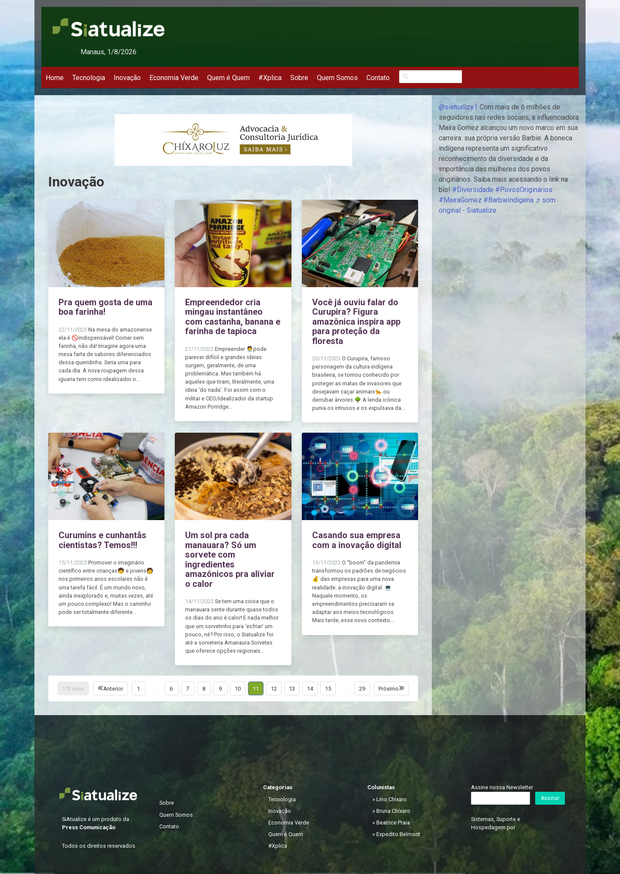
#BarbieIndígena (508, 200)
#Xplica (270, 78)
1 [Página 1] (138, 688)
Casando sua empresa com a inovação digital (356, 540)
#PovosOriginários (523, 190)
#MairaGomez (460, 200)
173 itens (73, 688)
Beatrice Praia (393, 822)
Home (55, 78)
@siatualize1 (458, 107)
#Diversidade (472, 190)
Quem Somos (337, 78)
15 (328, 688)
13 (292, 688)
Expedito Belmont (398, 834)
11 (256, 688)
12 (274, 688)
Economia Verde (173, 78)
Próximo (391, 688)
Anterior (110, 688)
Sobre (299, 78)
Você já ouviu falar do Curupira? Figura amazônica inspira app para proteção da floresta (356, 321)
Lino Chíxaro (391, 799)
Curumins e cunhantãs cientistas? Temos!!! (102, 540)
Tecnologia (88, 78)
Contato (378, 78)
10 (238, 688)
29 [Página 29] (362, 688)
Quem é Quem (228, 78)
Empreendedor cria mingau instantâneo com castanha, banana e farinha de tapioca (232, 317)
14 (310, 688)
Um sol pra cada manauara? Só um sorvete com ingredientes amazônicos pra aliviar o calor (230, 559)
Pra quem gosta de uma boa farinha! (105, 307)
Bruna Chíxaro (393, 811)
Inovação (127, 78)
